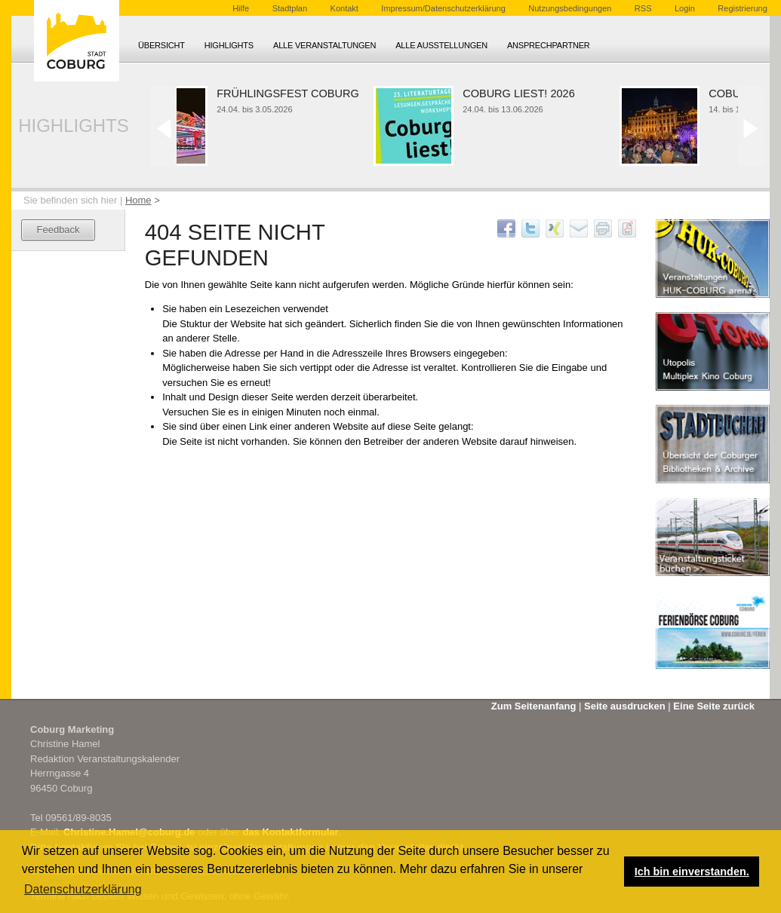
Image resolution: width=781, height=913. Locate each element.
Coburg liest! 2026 (522, 93)
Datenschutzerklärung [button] (83, 889)
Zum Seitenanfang (534, 706)
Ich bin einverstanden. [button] (692, 872)
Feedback (58, 229)
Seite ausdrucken (625, 706)
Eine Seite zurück (714, 706)
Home (138, 200)
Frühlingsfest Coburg (291, 93)
